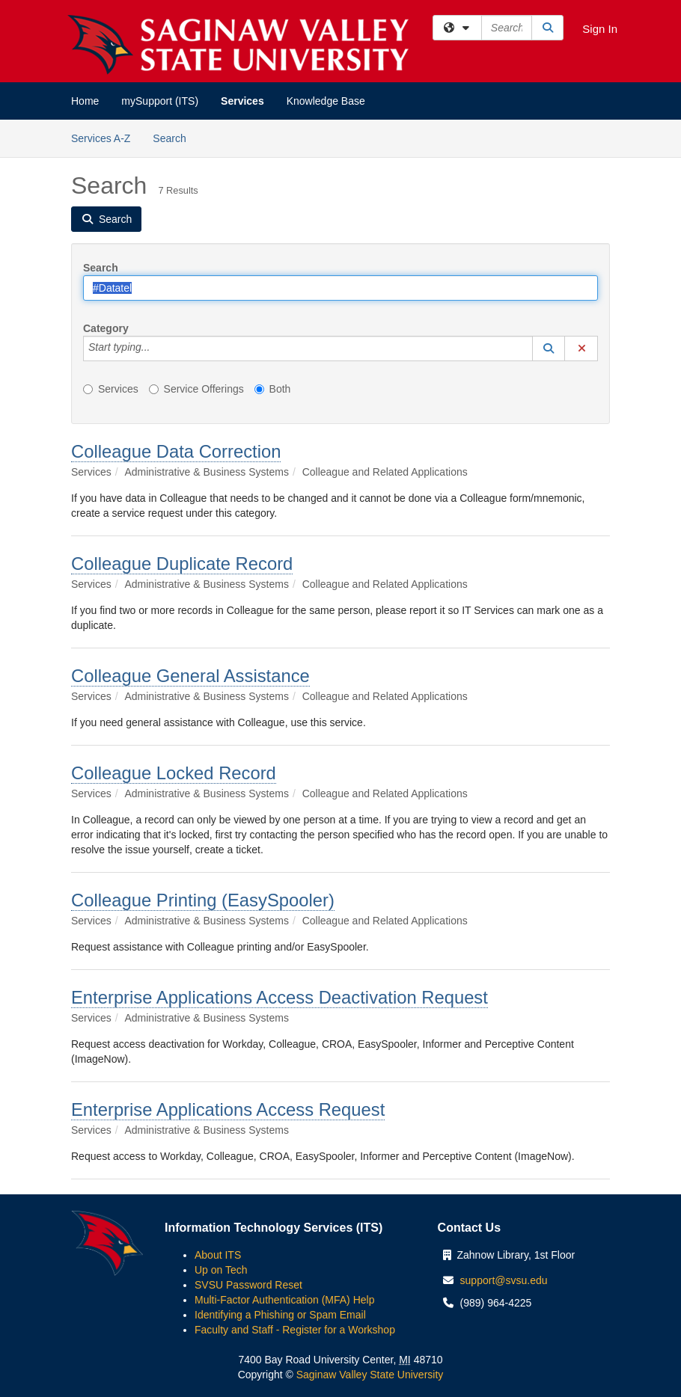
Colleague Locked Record (173, 773)
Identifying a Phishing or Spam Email (280, 1315)
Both (272, 389)
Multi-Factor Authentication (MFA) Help (284, 1300)
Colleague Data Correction (176, 451)
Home (85, 101)
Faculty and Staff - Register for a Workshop (295, 1330)
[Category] (158, 348)
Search (175, 137)
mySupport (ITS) (159, 101)
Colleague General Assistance (190, 676)
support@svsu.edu (504, 1280)
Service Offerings (196, 389)
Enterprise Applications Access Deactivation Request (279, 997)
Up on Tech (221, 1270)
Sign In (599, 28)
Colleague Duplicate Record (182, 563)
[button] (548, 348)
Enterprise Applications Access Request (228, 1109)
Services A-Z (100, 138)
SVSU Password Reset (248, 1285)
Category (106, 328)
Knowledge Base (326, 101)
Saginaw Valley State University (368, 1375)
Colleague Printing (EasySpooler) (203, 900)
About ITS (218, 1255)
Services (242, 101)
